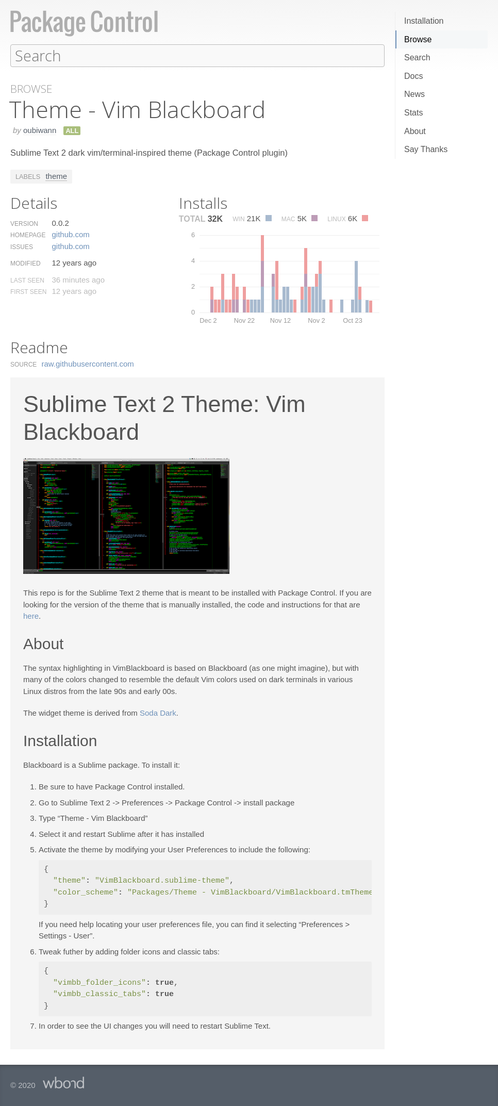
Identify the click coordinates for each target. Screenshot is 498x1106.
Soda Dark (158, 712)
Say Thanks (425, 149)
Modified (25, 263)
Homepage (27, 234)
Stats (413, 112)
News (414, 94)
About (415, 131)
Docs (413, 76)
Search (417, 57)
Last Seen (27, 280)
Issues (21, 246)
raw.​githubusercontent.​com (88, 363)
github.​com (70, 233)
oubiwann (39, 129)
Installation (424, 20)
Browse (417, 39)
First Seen (28, 291)
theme (56, 175)
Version (24, 223)
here (31, 615)
